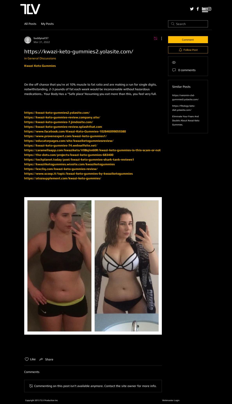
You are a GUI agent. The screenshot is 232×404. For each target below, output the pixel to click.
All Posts (30, 24)
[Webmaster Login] (171, 400)
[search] (188, 23)
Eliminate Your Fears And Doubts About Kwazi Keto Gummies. (185, 120)
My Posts (47, 24)
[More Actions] (159, 38)
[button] (205, 9)
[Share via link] (46, 359)
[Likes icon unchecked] (26, 359)
